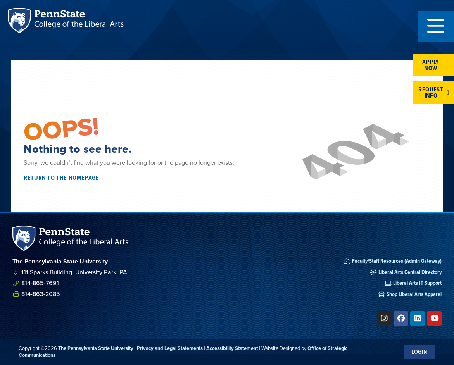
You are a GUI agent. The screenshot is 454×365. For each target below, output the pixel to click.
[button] (436, 26)
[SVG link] (70, 238)
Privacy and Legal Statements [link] (170, 348)
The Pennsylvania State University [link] (95, 348)
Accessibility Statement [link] (232, 348)
